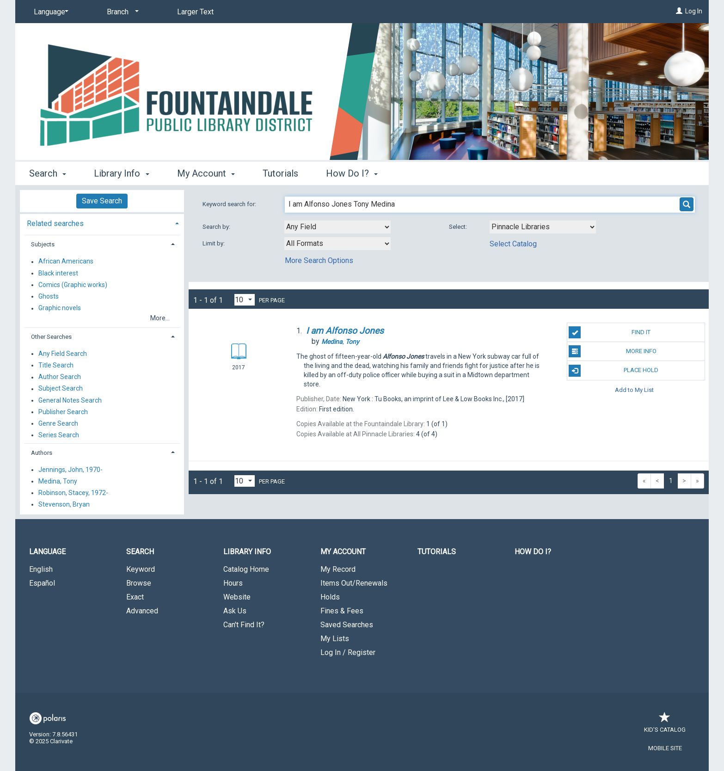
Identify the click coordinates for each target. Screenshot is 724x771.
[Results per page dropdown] (244, 300)
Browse (138, 583)
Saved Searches (346, 624)
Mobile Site (665, 748)
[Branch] (121, 12)
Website (237, 597)
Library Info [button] (121, 173)
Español (42, 583)
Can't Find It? (243, 624)
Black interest (58, 273)
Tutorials (280, 173)
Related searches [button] (55, 223)
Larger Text (195, 11)
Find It (609, 332)
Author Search (59, 377)
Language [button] (47, 551)
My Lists (334, 638)
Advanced (142, 610)
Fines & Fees (341, 610)
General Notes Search (70, 400)
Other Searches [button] (51, 336)
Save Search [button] (102, 200)
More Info (612, 351)
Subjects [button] (43, 244)
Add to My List (634, 389)
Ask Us (234, 610)
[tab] (102, 222)
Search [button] (47, 173)
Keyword (140, 569)
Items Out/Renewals (353, 583)
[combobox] (337, 226)
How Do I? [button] (352, 173)
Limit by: (214, 243)
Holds (330, 597)
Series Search (58, 435)
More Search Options (319, 260)
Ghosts (48, 296)
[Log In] (679, 11)
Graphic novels (59, 308)
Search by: (217, 226)
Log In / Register (347, 652)
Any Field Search (62, 353)
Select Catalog (513, 243)
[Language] (49, 12)
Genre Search (58, 423)
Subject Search (60, 388)
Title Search (56, 365)
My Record (338, 569)
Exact (135, 597)
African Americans (65, 261)
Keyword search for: (230, 204)
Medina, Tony (57, 481)
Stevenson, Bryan (64, 504)
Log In (693, 11)
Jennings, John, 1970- (70, 469)
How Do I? (533, 551)
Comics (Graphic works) (72, 284)
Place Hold (613, 371)
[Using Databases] (543, 226)
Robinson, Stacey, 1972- (73, 492)
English (41, 569)
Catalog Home (246, 569)
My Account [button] (206, 173)
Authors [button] (41, 452)
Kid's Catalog (665, 725)
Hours (233, 583)
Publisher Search (63, 412)
